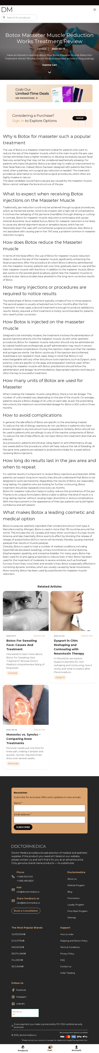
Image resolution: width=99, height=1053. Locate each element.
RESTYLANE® (18, 953)
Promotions (73, 898)
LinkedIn (20, 1003)
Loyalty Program (75, 904)
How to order (67, 934)
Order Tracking (67, 973)
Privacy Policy (67, 953)
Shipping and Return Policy (74, 940)
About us (71, 879)
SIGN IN (79, 118)
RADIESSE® (17, 947)
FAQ (62, 960)
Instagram (21, 997)
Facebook (21, 990)
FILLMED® (17, 960)
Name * (18, 803)
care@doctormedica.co (28, 903)
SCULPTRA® (17, 940)
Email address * (22, 814)
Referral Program (76, 885)
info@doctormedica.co (28, 892)
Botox (77, 556)
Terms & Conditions (70, 947)
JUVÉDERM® (18, 934)
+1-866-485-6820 (25, 881)
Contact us (65, 966)
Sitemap (71, 917)
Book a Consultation (26, 910)
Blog (69, 892)
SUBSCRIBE (23, 827)
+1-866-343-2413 (25, 876)
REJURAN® (17, 966)
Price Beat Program (77, 911)
